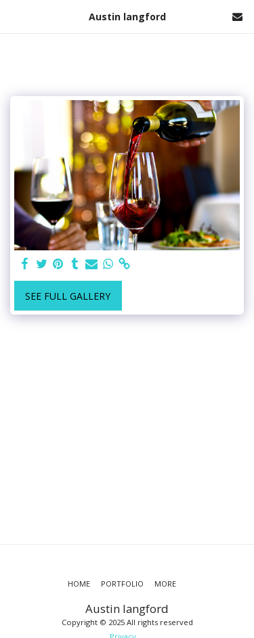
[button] (14, 16)
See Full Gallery (67, 296)
